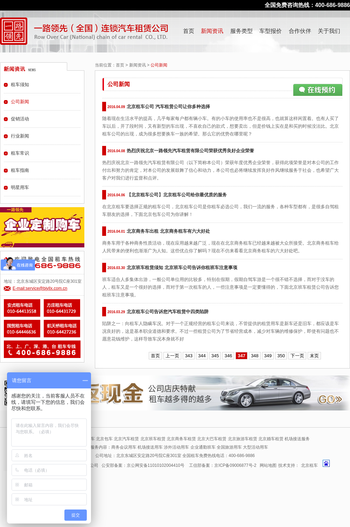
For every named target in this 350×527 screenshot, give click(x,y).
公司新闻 (20, 101)
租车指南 (20, 170)
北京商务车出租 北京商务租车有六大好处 (168, 231)
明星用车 (20, 187)
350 (281, 355)
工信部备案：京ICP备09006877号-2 (222, 465)
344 (202, 355)
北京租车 (309, 465)
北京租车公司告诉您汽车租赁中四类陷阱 (168, 311)
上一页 (172, 355)
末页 (314, 355)
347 (241, 355)
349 (268, 355)
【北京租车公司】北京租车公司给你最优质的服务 (177, 194)
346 (228, 355)
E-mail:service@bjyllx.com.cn (40, 288)
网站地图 (268, 465)
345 (215, 355)
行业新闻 (20, 136)
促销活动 (20, 118)
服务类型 (241, 31)
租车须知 (20, 84)
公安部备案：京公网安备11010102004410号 (143, 465)
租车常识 (20, 153)
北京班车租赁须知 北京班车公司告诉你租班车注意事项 (182, 267)
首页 (188, 31)
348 (255, 355)
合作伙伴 (300, 31)
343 (188, 355)
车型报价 (270, 31)
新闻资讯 (212, 31)
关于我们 (329, 31)
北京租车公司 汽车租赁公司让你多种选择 (168, 106)
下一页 (297, 355)
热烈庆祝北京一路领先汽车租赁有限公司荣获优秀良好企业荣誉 (190, 150)
